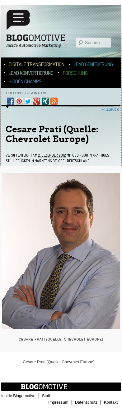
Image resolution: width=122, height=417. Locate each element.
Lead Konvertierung (31, 73)
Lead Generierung (93, 64)
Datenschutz (86, 402)
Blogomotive (39, 32)
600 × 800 (80, 155)
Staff (46, 395)
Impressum (58, 402)
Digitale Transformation (36, 64)
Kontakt (111, 402)
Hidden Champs (25, 81)
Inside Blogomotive (18, 395)
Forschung (75, 73)
